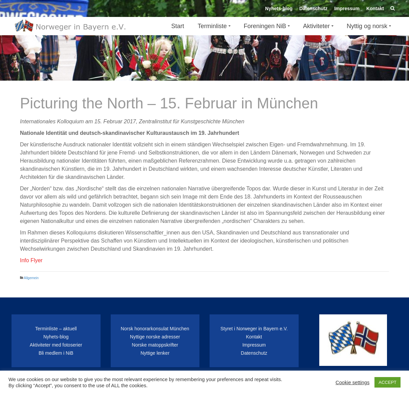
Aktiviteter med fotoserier (56, 345)
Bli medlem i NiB (56, 353)
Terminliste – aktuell (56, 328)
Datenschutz (254, 353)
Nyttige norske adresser (155, 336)
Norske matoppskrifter (155, 345)
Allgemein (31, 278)
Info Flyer (31, 260)
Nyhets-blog (56, 336)
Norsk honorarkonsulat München (155, 328)
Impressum (254, 345)
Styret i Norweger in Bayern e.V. (254, 328)
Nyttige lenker (155, 353)
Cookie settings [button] (352, 382)
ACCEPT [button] (387, 382)
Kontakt (254, 336)
